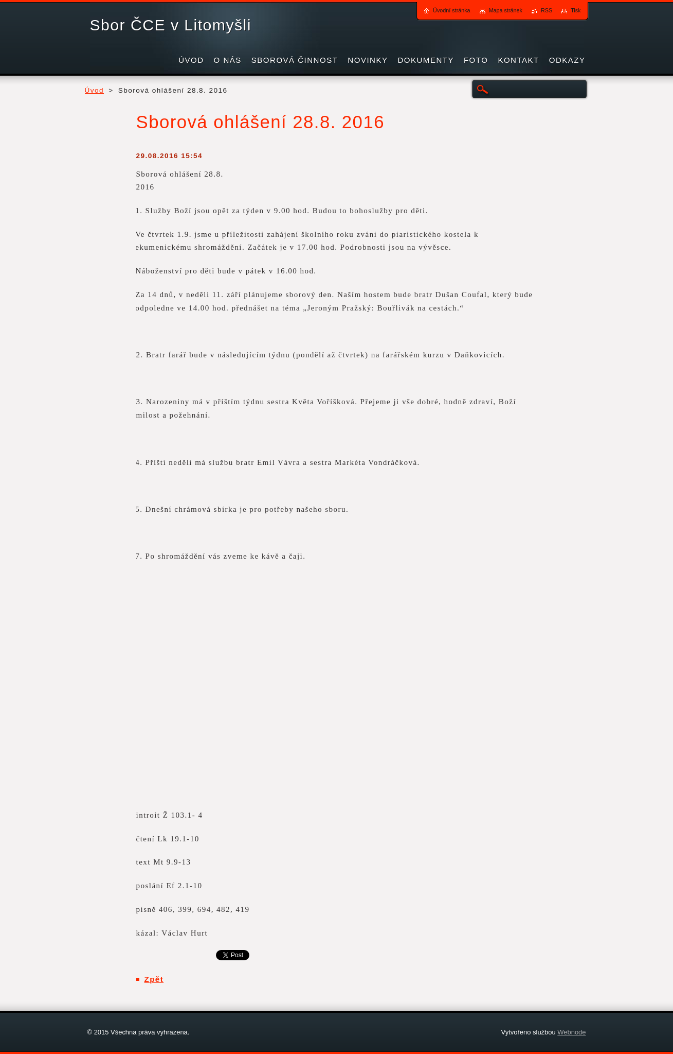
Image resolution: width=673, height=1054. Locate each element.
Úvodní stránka (451, 10)
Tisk (575, 10)
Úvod (94, 90)
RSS (546, 10)
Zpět (154, 979)
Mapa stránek (505, 10)
